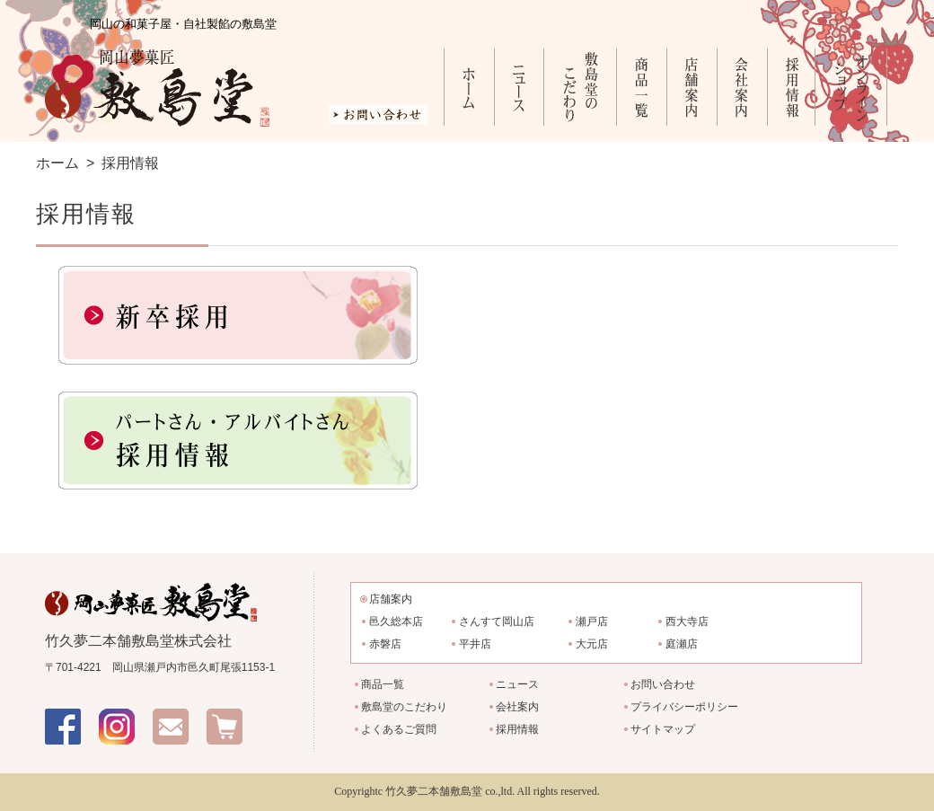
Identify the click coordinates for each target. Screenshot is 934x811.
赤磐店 (385, 644)
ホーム (469, 87)
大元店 (592, 644)
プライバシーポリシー (684, 707)
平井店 (475, 644)
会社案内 (742, 87)
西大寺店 (687, 621)
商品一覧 (641, 87)
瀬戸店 (592, 621)
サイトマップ (662, 729)
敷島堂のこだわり (579, 87)
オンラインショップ (851, 87)
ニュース (518, 87)
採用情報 (791, 87)
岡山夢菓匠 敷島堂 (157, 88)
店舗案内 (691, 87)
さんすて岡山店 (496, 621)
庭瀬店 (681, 644)
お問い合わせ (662, 684)
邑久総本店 (396, 621)
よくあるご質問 (398, 729)
